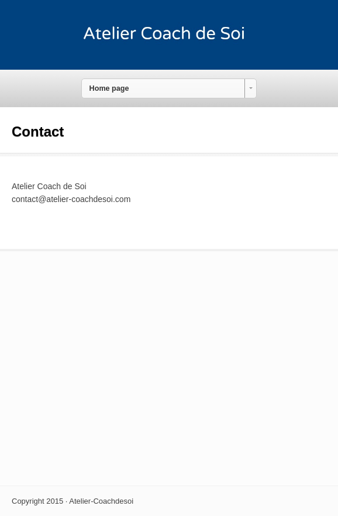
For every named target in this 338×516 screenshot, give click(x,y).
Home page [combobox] (109, 88)
